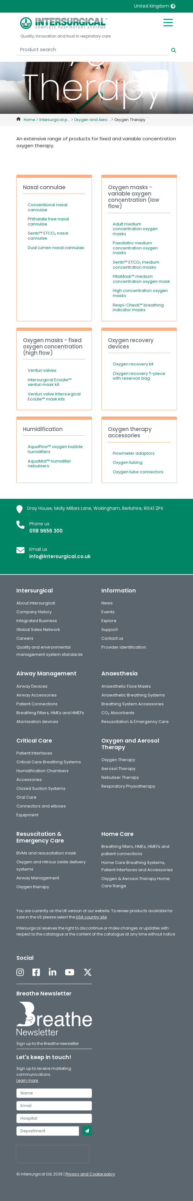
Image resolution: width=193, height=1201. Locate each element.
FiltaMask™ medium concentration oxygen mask (141, 278)
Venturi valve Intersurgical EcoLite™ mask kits (54, 396)
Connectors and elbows (41, 806)
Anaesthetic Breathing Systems (133, 695)
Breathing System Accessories (132, 704)
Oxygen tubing (127, 462)
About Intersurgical (35, 603)
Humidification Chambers (42, 771)
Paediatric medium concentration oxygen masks (135, 248)
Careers (24, 638)
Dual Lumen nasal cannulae (56, 248)
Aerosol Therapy (118, 769)
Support (109, 630)
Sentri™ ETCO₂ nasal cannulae (48, 235)
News (107, 603)
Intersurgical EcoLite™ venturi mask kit (49, 382)
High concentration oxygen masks (140, 293)
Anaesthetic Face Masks (126, 686)
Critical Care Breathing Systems (48, 762)
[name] (54, 1093)
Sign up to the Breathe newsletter (47, 1043)
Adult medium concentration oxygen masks (135, 229)
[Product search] (92, 49)
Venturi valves (42, 370)
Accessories (29, 780)
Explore (108, 621)
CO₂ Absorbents (117, 713)
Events (108, 612)
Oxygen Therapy (118, 760)
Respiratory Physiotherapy (128, 786)
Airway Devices (32, 686)
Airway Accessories (36, 695)
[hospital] (54, 1118)
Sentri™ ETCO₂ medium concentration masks (136, 264)
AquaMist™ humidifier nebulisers (49, 463)
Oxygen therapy (32, 887)
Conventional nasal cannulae (47, 207)
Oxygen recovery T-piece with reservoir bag (139, 376)
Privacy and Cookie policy (90, 1174)
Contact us (112, 638)
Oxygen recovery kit (133, 364)
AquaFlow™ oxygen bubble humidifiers (55, 449)
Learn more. (27, 1080)
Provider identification (123, 647)
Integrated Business (36, 621)
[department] (47, 1131)
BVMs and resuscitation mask (46, 853)
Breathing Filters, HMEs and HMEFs (50, 713)
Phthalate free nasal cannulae (48, 221)
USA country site (91, 917)
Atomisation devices (37, 722)
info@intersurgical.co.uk (60, 556)
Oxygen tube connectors (138, 472)
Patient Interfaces (34, 753)
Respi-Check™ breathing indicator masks (138, 307)
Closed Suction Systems (40, 788)
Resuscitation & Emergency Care (135, 722)
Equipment (27, 815)
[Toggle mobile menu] (168, 22)
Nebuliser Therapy (120, 777)
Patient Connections (37, 704)
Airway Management (37, 878)
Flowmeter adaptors (134, 453)
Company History (34, 612)
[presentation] (52, 1154)
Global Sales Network (38, 630)
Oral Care (26, 797)
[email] (54, 1106)
